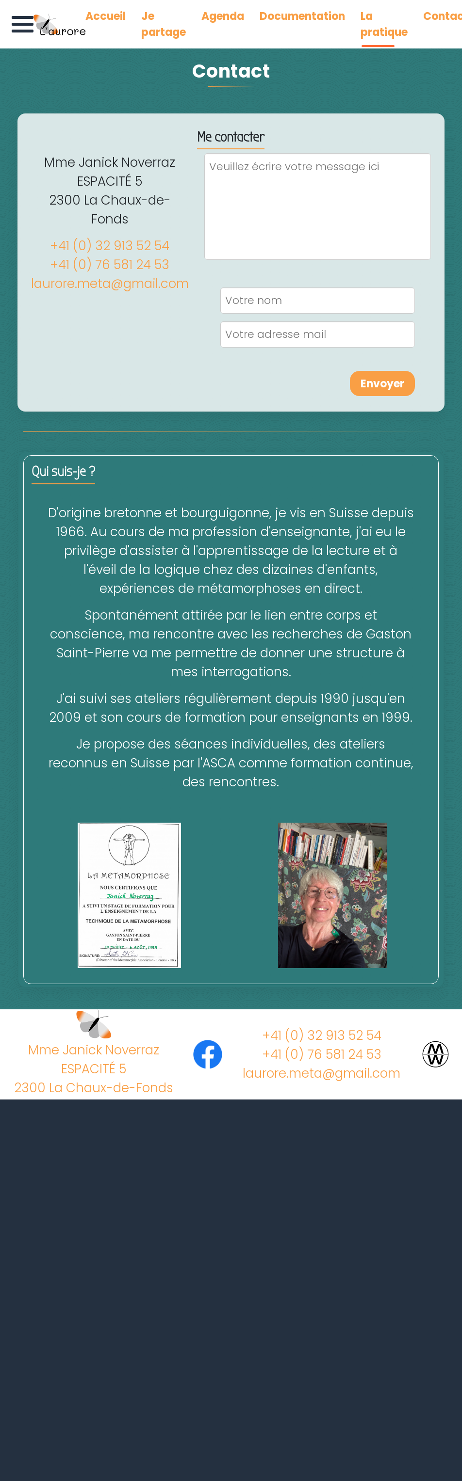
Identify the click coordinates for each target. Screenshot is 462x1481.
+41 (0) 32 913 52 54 (109, 246)
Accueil (105, 16)
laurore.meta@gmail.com (110, 283)
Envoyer (382, 383)
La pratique (384, 24)
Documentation (302, 16)
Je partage (163, 24)
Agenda (222, 16)
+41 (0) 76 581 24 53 (109, 264)
